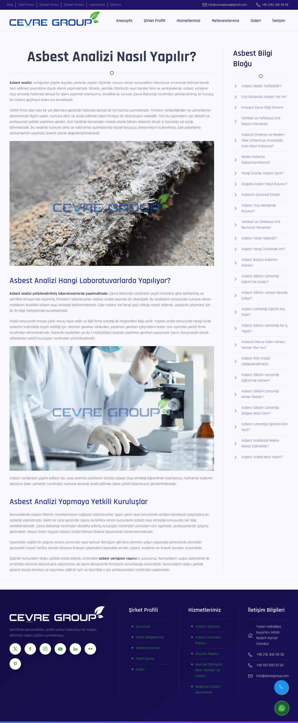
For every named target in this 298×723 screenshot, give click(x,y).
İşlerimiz (115, 5)
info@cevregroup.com (272, 675)
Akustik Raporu (207, 653)
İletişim (278, 20)
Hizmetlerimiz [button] (188, 20)
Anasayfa (124, 20)
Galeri (256, 20)
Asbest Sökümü (207, 626)
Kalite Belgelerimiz (150, 637)
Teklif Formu (145, 658)
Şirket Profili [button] (154, 20)
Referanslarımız (225, 20)
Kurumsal (143, 626)
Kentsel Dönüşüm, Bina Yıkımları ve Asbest (209, 670)
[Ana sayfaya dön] (55, 19)
